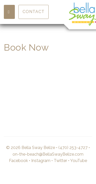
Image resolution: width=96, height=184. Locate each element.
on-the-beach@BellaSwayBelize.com (48, 154)
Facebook (18, 160)
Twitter (60, 160)
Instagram (40, 160)
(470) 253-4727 (73, 147)
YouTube (78, 160)
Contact (34, 11)
